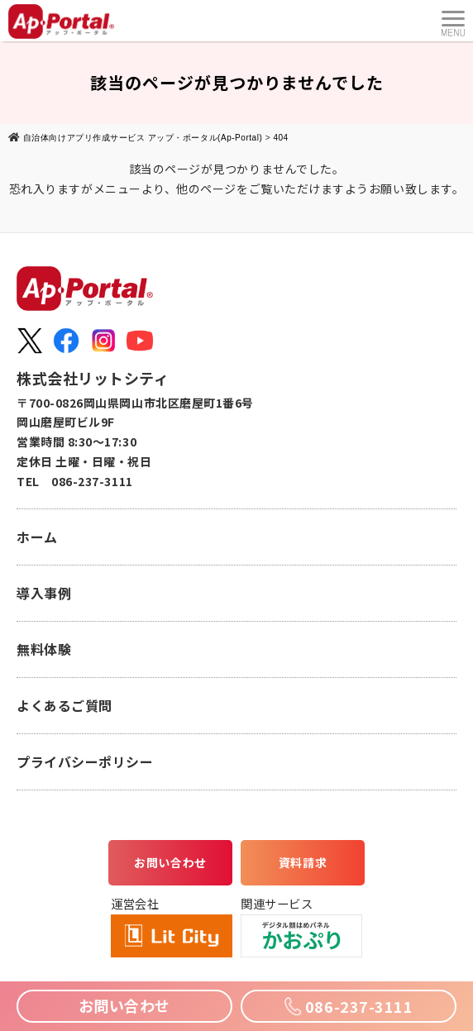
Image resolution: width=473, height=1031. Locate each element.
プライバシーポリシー (85, 761)
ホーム (37, 537)
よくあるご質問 (64, 705)
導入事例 (44, 593)
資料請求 (303, 862)
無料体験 (44, 649)
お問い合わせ (170, 862)
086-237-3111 (348, 1006)
